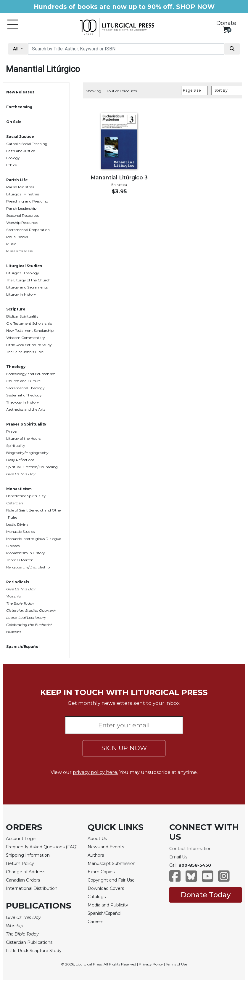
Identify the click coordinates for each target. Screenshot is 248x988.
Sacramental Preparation (28, 229)
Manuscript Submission (112, 863)
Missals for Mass (19, 251)
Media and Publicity (108, 905)
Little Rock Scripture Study (29, 344)
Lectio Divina (17, 524)
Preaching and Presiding (27, 201)
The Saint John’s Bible (25, 352)
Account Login (21, 838)
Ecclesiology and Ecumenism (31, 374)
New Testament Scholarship (30, 330)
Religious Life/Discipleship (28, 567)
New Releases (20, 92)
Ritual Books (17, 237)
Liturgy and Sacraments (27, 287)
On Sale (14, 121)
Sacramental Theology (25, 388)
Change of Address (25, 871)
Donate (226, 23)
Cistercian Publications (29, 942)
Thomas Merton (19, 560)
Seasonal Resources (22, 215)
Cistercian (14, 503)
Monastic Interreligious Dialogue (33, 538)
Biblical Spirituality (22, 316)
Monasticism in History (25, 553)
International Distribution (31, 888)
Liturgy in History (21, 294)
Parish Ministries (20, 187)
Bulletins (13, 632)
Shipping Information (28, 855)
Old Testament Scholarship (29, 323)
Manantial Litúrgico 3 (119, 177)
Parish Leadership (21, 208)
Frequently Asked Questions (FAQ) (42, 847)
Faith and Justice (20, 151)
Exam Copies (101, 871)
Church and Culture (23, 381)
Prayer (12, 431)
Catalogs (97, 896)
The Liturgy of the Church (28, 280)
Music (11, 244)
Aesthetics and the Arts (25, 409)
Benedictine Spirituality (26, 496)
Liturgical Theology (22, 273)
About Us (97, 838)
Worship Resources (22, 222)
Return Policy (20, 863)
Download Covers (106, 888)
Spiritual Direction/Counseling (32, 467)
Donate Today (206, 894)
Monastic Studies (20, 531)
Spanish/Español (23, 646)
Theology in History (22, 402)
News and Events (106, 847)
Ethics (11, 165)
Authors (96, 855)
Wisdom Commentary (25, 337)
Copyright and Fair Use (111, 880)
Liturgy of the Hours (23, 438)
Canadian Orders (23, 880)
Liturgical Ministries (22, 194)
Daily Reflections (20, 460)
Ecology (13, 158)
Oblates (13, 546)
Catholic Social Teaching (26, 143)
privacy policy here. (95, 772)
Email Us (178, 857)
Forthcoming (19, 107)
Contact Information (190, 848)
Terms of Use (176, 964)
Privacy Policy (151, 964)
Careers (95, 921)
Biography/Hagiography (27, 452)
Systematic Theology (24, 395)
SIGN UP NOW (124, 748)
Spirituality (15, 445)
